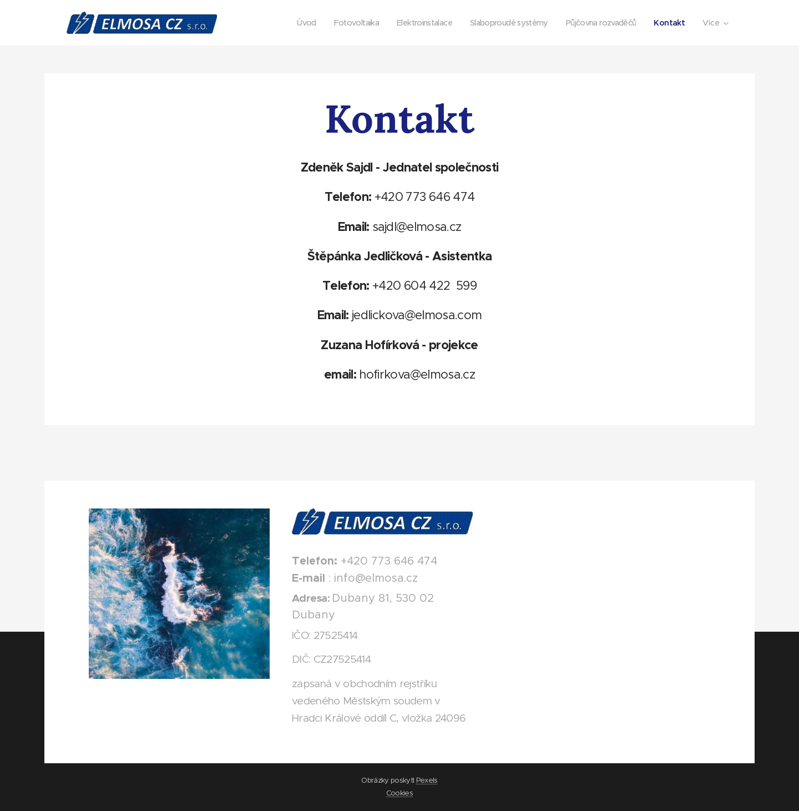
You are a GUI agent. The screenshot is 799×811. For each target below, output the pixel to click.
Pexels (427, 780)
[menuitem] (283, 23)
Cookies (399, 793)
